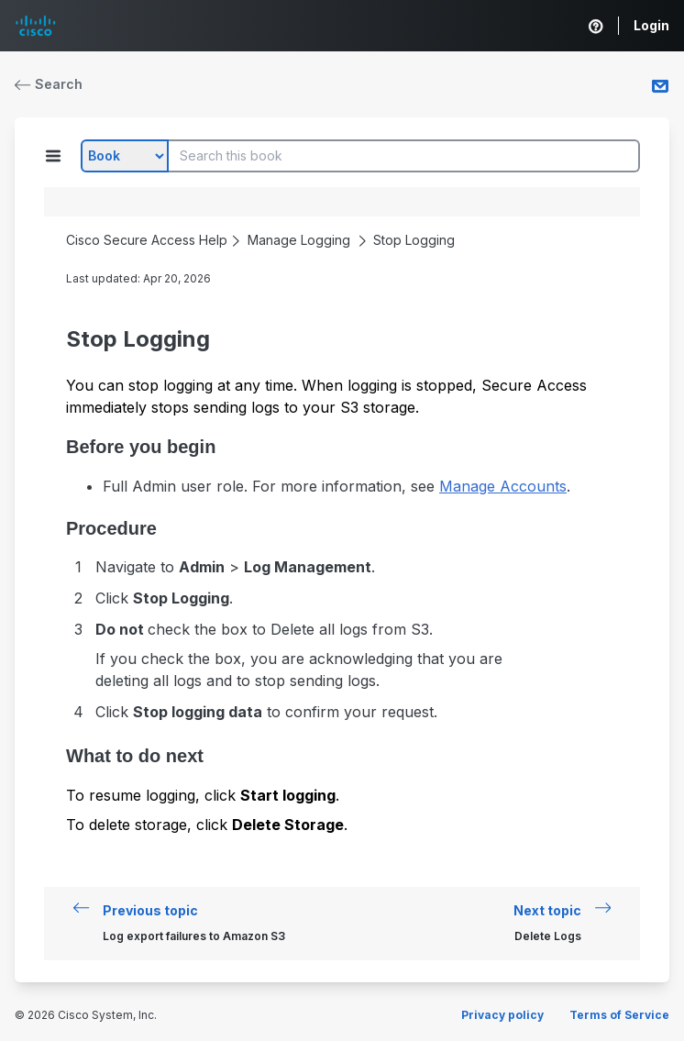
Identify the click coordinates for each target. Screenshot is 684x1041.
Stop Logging (414, 240)
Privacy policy (502, 1015)
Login (651, 25)
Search (49, 84)
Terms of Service (619, 1015)
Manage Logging (299, 240)
